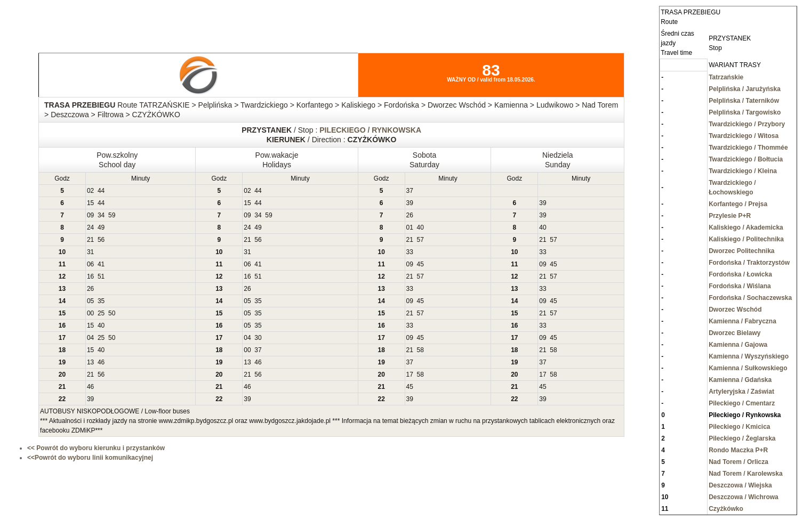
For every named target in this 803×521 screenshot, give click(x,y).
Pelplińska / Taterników (744, 100)
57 (420, 239)
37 (409, 190)
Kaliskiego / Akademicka (746, 227)
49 (101, 227)
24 (90, 227)
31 (90, 252)
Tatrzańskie (726, 77)
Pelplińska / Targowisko (745, 112)
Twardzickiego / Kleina (743, 171)
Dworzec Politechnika (741, 251)
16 (90, 276)
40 (420, 227)
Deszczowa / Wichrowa (743, 497)
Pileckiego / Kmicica (739, 426)
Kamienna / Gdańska (740, 380)
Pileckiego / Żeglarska (742, 438)
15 (90, 203)
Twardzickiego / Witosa (743, 136)
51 (101, 276)
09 (90, 215)
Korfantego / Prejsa (738, 204)
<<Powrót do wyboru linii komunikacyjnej (90, 457)
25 (101, 313)
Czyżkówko (726, 508)
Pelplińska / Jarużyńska (745, 89)
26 (409, 215)
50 (111, 313)
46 (101, 362)
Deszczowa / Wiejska (740, 485)
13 (90, 362)
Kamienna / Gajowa (738, 344)
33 (409, 252)
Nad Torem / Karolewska (746, 473)
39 (409, 203)
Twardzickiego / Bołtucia (746, 159)
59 (111, 215)
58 (420, 350)
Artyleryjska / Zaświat (741, 391)
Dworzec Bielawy (734, 333)
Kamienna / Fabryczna (742, 321)
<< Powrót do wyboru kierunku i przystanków (96, 448)
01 (409, 227)
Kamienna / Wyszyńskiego (749, 356)
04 (90, 337)
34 (101, 215)
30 (257, 337)
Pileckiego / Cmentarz (742, 403)
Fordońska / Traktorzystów (749, 262)
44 (101, 190)
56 (101, 239)
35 (101, 301)
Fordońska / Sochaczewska (750, 298)
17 (409, 374)
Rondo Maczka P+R (738, 450)
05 (90, 301)
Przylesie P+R (730, 215)
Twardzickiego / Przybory (747, 124)
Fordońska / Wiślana (740, 286)
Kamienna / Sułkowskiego (748, 368)
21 (90, 239)
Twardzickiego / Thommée (748, 147)
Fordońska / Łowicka (740, 274)
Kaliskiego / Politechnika (746, 239)
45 (420, 264)
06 (90, 264)
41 (101, 264)
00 (90, 313)
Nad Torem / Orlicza (738, 462)
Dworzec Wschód (735, 309)
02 (90, 190)
